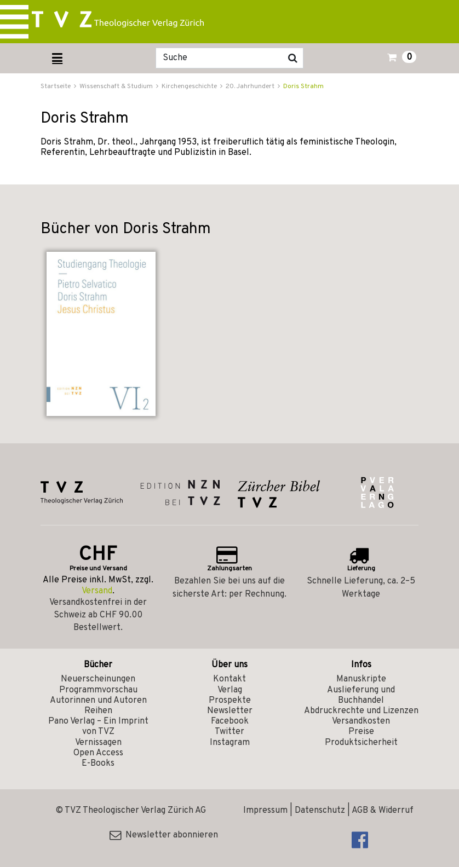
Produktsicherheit (361, 742)
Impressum (265, 810)
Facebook (230, 721)
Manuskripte (361, 679)
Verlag (229, 690)
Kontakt (229, 679)
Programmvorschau (98, 690)
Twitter (229, 731)
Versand (97, 591)
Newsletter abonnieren (164, 835)
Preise (361, 731)
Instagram (230, 742)
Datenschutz (320, 810)
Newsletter (230, 711)
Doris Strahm (303, 86)
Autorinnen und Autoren (98, 700)
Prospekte (230, 700)
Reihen (98, 711)
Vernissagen (98, 742)
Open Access (98, 753)
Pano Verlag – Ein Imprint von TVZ (98, 726)
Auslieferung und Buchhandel (361, 695)
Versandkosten (361, 721)
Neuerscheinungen (98, 679)
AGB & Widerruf (383, 810)
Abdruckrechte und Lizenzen (361, 711)
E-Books (98, 763)
